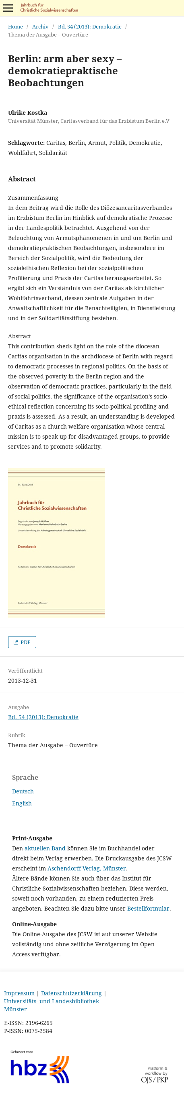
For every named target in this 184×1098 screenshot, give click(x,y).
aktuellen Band (45, 848)
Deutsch (23, 791)
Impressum (19, 993)
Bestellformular (148, 908)
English (22, 803)
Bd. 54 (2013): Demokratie (90, 26)
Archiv (40, 26)
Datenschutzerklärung (71, 993)
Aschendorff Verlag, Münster (87, 868)
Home (15, 26)
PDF (25, 642)
